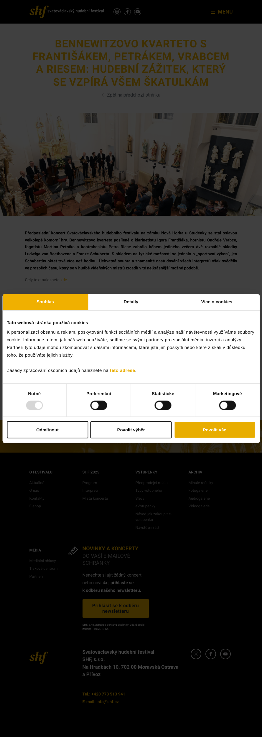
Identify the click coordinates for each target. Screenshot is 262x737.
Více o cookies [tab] (217, 301)
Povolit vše (214, 429)
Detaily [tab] (131, 301)
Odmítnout (47, 429)
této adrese (122, 370)
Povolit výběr (131, 429)
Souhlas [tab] (45, 301)
